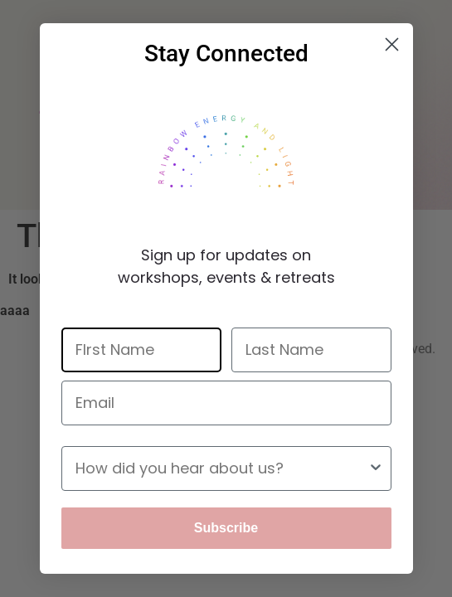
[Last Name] (311, 350)
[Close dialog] (391, 44)
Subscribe (226, 528)
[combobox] (221, 468)
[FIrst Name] (141, 350)
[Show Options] (375, 468)
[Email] (226, 403)
